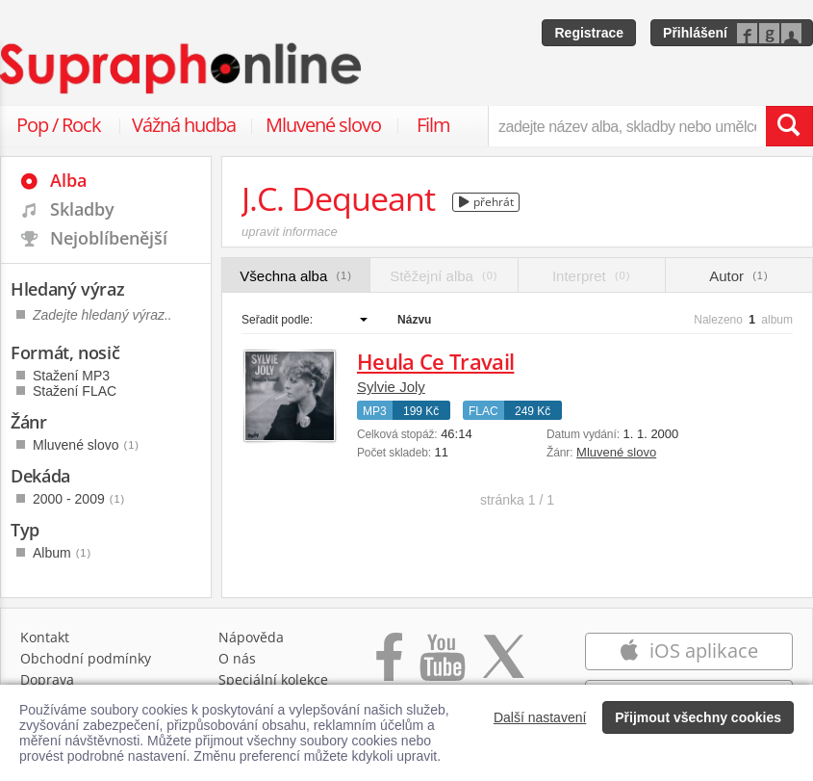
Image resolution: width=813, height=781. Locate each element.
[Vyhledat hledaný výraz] (789, 126)
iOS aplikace (688, 651)
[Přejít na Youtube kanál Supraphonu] (442, 667)
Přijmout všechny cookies (698, 717)
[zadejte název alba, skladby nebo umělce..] (627, 126)
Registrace (588, 32)
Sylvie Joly (391, 386)
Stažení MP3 (71, 375)
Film (433, 125)
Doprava (47, 679)
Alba (68, 180)
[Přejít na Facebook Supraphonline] (389, 667)
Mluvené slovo (323, 125)
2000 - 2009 (79, 499)
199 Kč (421, 411)
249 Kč (532, 411)
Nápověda (251, 637)
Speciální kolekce (273, 679)
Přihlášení (695, 32)
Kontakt (44, 637)
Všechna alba (296, 276)
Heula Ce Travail (435, 361)
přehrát (486, 202)
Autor (738, 276)
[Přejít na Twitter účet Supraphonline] (503, 667)
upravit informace (289, 231)
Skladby (82, 209)
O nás (237, 658)
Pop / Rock (58, 125)
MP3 (375, 411)
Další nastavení (540, 717)
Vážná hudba (184, 125)
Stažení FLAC (74, 391)
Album (62, 552)
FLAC (483, 411)
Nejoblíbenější (108, 237)
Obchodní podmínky (85, 658)
